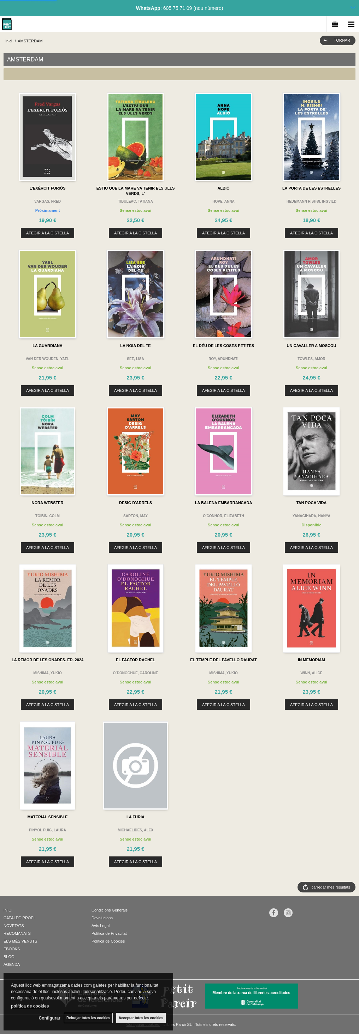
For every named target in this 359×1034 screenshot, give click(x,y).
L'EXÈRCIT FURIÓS (48, 188)
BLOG (9, 957)
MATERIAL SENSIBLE (48, 817)
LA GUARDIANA (48, 345)
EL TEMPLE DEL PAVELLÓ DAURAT (223, 660)
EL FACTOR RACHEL (135, 660)
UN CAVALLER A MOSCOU (311, 345)
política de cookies (30, 1006)
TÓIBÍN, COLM (47, 516)
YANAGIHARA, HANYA (311, 516)
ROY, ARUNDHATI (223, 359)
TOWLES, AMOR (311, 359)
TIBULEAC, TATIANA (135, 201)
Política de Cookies (108, 941)
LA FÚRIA (135, 817)
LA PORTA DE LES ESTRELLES (311, 188)
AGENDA (12, 964)
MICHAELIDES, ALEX (135, 830)
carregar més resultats (331, 887)
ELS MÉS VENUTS (20, 941)
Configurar (49, 1018)
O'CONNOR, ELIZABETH (223, 516)
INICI (8, 910)
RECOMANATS (17, 933)
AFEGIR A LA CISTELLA (47, 233)
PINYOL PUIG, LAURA (47, 830)
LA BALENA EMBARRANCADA (223, 503)
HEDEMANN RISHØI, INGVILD (311, 201)
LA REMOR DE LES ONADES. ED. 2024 (47, 660)
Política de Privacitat (109, 933)
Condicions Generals (110, 910)
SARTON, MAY (135, 516)
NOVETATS (14, 926)
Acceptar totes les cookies (141, 1018)
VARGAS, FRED (47, 201)
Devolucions (102, 918)
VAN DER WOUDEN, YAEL (48, 359)
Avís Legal (101, 926)
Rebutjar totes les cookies (88, 1018)
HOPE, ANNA (223, 201)
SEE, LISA (135, 359)
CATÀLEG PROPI (19, 918)
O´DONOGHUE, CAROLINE (135, 673)
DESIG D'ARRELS (135, 503)
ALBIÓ (223, 188)
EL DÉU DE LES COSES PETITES (223, 345)
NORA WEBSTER (47, 503)
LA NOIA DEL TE (135, 345)
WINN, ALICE (312, 673)
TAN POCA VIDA (311, 503)
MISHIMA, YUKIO (47, 673)
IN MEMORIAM (311, 660)
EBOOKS (12, 949)
